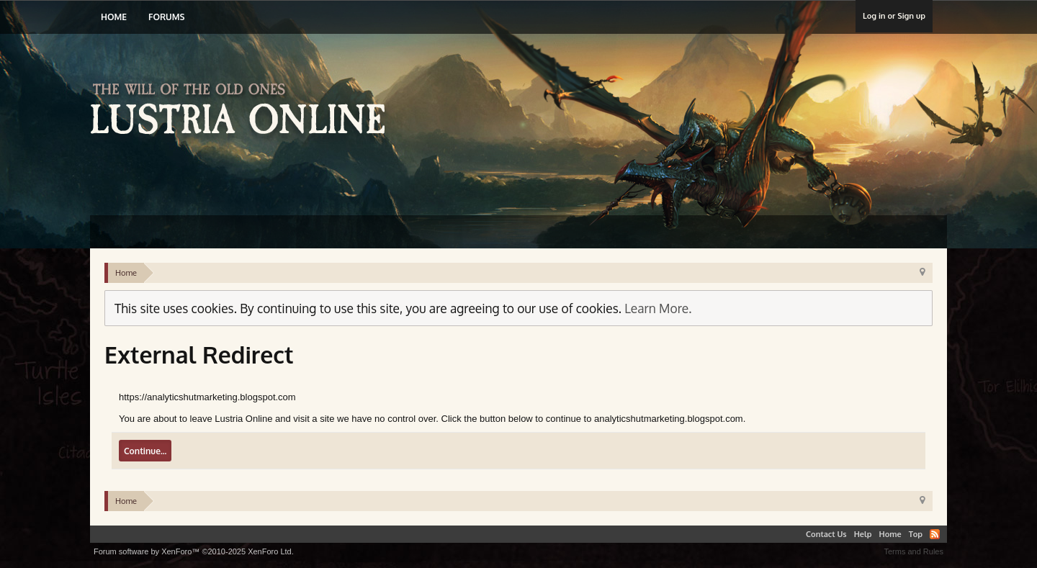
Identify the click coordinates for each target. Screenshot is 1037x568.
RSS (935, 534)
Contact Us (826, 534)
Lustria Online (243, 111)
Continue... (145, 451)
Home (114, 17)
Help (863, 534)
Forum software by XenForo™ (194, 551)
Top (915, 534)
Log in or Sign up (894, 16)
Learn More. (657, 308)
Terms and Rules (913, 551)
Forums (166, 17)
